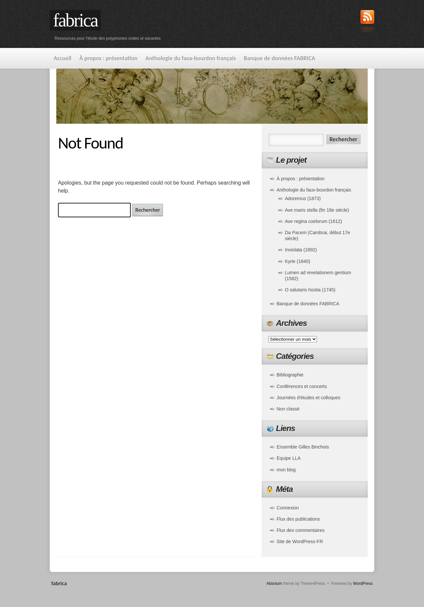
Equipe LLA (288, 458)
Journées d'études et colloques (309, 397)
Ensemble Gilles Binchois (303, 447)
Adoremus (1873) (303, 198)
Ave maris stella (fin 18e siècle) (317, 210)
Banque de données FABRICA (279, 58)
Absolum (274, 583)
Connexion (288, 507)
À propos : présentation (108, 58)
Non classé (288, 409)
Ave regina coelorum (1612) (313, 221)
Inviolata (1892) (301, 249)
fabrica (75, 20)
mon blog (286, 469)
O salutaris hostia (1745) (310, 289)
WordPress (363, 583)
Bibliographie (290, 374)
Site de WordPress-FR (300, 541)
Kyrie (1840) (297, 261)
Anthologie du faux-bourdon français (190, 58)
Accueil (63, 58)
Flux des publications (298, 519)
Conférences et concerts (302, 386)
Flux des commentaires (301, 530)
